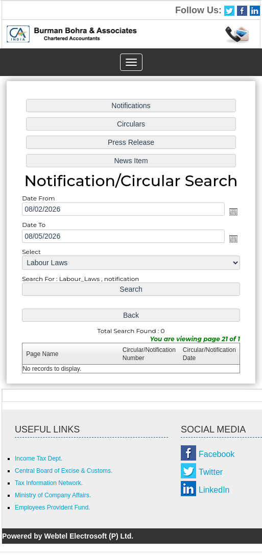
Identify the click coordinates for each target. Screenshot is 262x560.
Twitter (211, 472)
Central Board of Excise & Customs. (63, 470)
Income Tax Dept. (38, 458)
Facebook (216, 454)
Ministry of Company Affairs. (53, 495)
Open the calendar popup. (230, 212)
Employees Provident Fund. (52, 507)
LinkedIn (214, 490)
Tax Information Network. (49, 483)
